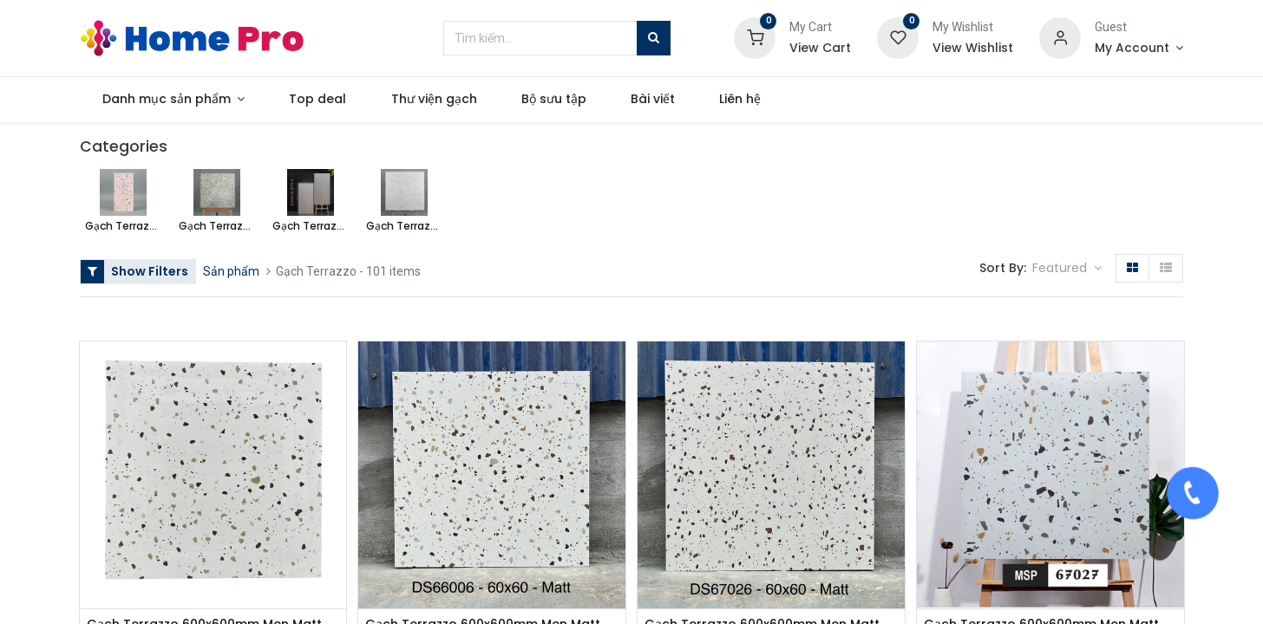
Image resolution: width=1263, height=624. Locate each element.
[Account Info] (1139, 48)
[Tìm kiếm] (654, 38)
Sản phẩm (231, 271)
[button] (1067, 269)
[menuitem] (318, 99)
